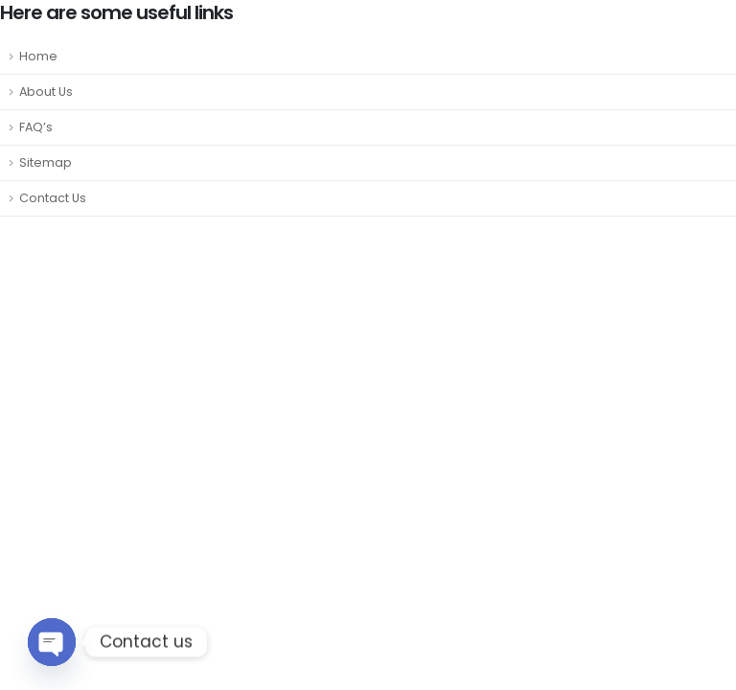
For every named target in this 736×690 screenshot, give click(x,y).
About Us (46, 91)
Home (38, 56)
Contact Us (52, 198)
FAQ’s (36, 127)
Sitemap (45, 162)
